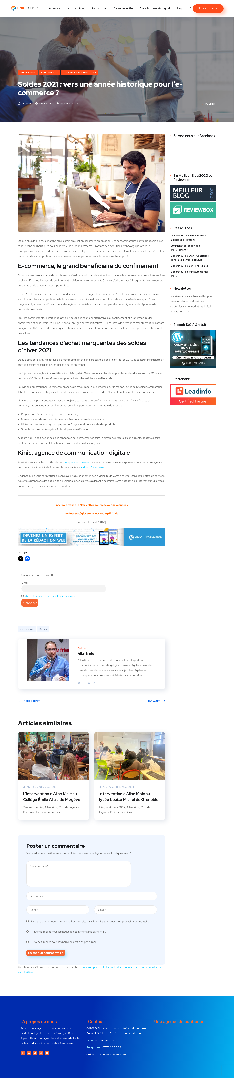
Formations (99, 8)
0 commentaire (67, 103)
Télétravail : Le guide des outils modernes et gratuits (188, 238)
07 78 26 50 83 (111, 1048)
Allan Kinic (25, 103)
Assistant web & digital (155, 8)
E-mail (24, 583)
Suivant (156, 701)
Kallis (84, 468)
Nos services (76, 8)
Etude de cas (49, 72)
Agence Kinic (28, 72)
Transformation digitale (79, 72)
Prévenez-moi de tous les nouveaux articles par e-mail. (64, 943)
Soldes (43, 629)
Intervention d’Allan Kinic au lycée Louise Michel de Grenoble (129, 797)
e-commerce (27, 629)
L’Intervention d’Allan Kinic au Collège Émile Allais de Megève (52, 797)
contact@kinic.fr (104, 1041)
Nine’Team (97, 468)
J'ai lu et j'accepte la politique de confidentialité (50, 596)
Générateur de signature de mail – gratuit (190, 274)
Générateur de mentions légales (189, 266)
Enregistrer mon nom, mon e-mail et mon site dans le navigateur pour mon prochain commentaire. (90, 922)
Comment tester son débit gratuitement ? (186, 248)
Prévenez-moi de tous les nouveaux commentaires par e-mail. (68, 933)
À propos (55, 8)
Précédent (29, 701)
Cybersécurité (123, 8)
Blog (180, 8)
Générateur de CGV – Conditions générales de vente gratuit (189, 258)
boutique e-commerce (75, 462)
